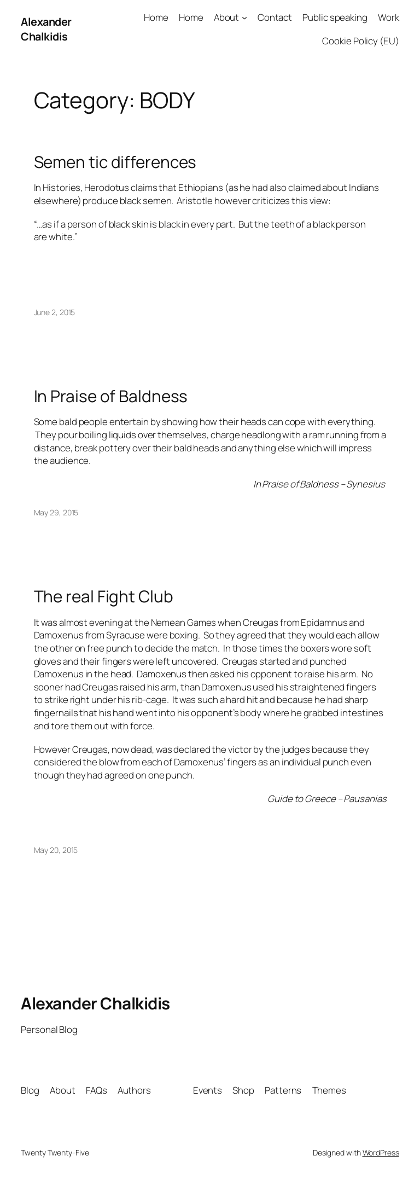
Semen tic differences (115, 162)
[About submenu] (244, 17)
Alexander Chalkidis (46, 29)
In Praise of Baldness (111, 396)
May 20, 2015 (56, 850)
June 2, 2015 (54, 312)
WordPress (381, 1152)
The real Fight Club (103, 596)
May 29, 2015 (56, 512)
